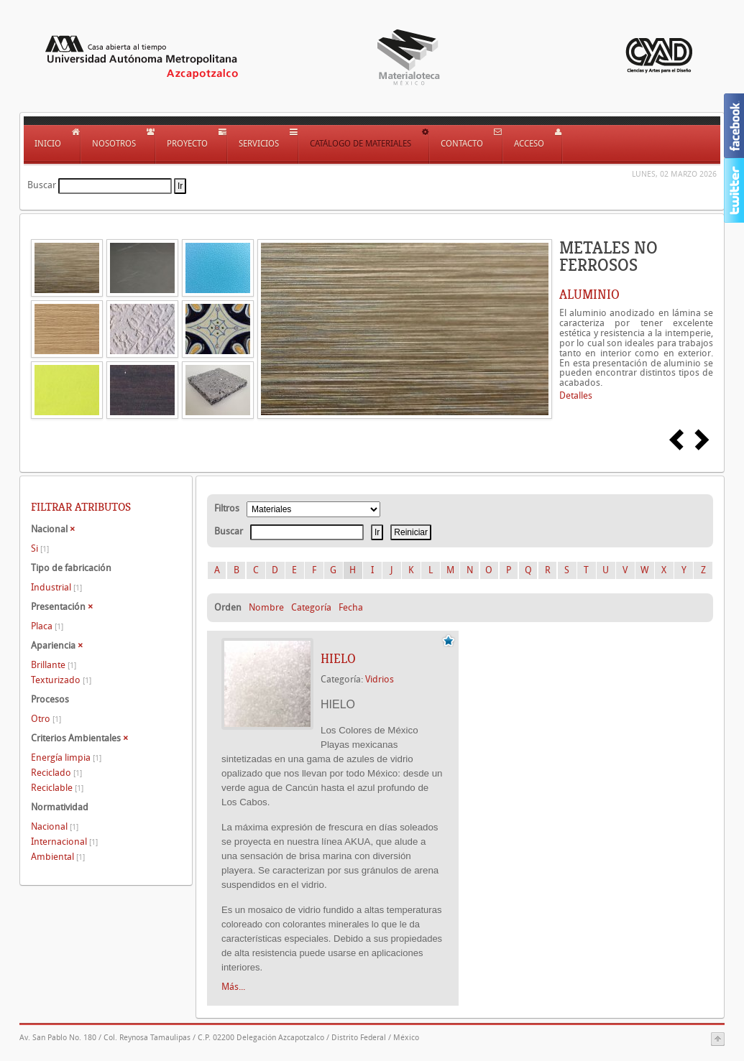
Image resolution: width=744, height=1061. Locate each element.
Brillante (53, 664)
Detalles (575, 395)
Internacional (64, 841)
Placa (47, 626)
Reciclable (57, 787)
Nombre (266, 607)
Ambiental (58, 856)
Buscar (41, 185)
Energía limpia (66, 757)
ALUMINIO (589, 294)
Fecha (351, 607)
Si (40, 548)
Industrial (56, 587)
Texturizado (61, 680)
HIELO (338, 659)
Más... (233, 986)
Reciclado (56, 772)
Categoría (311, 607)
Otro (46, 718)
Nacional (54, 826)
